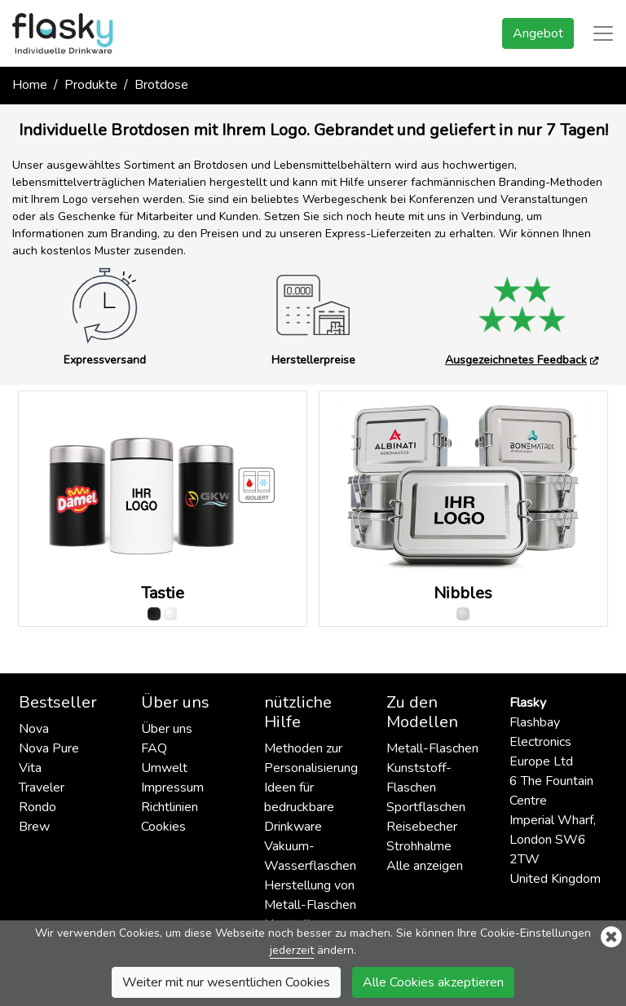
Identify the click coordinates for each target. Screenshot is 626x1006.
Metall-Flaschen (432, 748)
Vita (30, 768)
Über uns (166, 729)
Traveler (41, 787)
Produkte (90, 85)
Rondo (37, 807)
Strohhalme (419, 846)
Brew (34, 827)
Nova (34, 729)
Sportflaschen (425, 807)
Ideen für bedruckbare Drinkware (299, 807)
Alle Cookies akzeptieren (433, 982)
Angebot (538, 33)
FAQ (154, 748)
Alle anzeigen (424, 866)
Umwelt (164, 768)
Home (29, 85)
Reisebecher (421, 827)
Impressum (172, 787)
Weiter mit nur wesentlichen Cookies (226, 982)
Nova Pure (49, 748)
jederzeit (292, 950)
